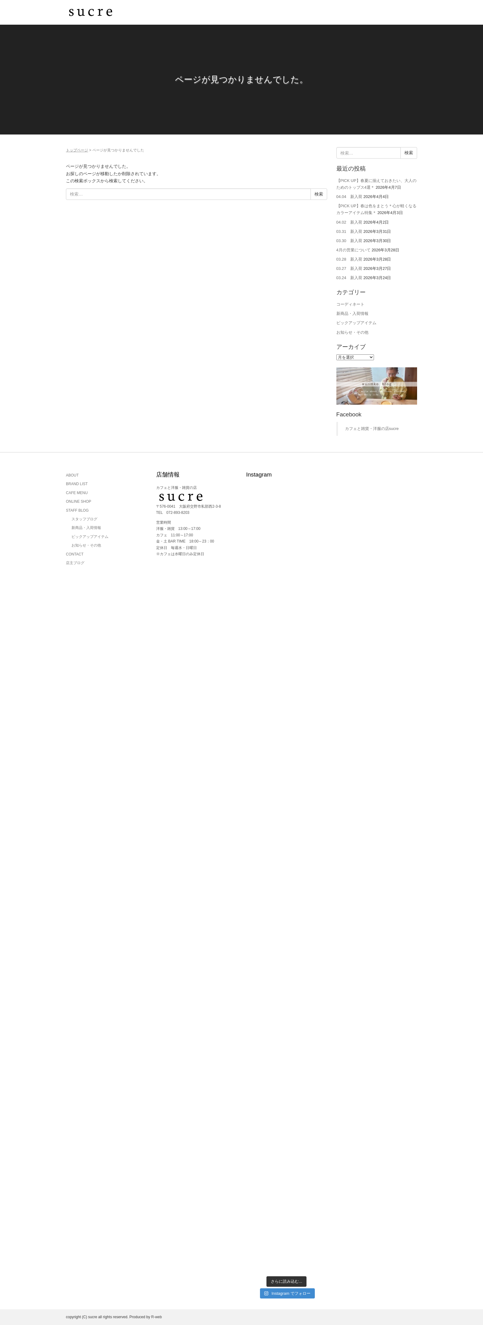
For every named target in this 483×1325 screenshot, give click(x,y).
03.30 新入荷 (349, 240)
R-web (156, 1317)
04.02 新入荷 (349, 222)
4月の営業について (353, 250)
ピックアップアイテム (356, 322)
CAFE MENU (77, 493)
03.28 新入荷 (349, 259)
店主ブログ (75, 563)
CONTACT (74, 554)
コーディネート (350, 304)
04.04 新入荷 (349, 196)
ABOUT (72, 475)
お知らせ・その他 (352, 332)
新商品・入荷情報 (352, 313)
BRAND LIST (77, 484)
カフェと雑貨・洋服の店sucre (372, 428)
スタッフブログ (84, 519)
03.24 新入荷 (349, 277)
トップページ (77, 150)
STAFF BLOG (77, 510)
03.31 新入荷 (349, 231)
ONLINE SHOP (78, 501)
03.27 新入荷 (349, 268)
